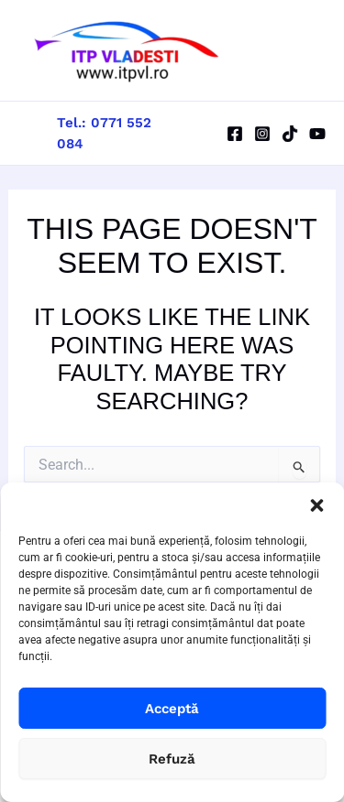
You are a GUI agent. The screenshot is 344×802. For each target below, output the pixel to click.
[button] (316, 505)
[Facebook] (235, 133)
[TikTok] (290, 133)
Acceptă (172, 708)
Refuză (172, 759)
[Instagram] (262, 133)
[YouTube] (317, 133)
